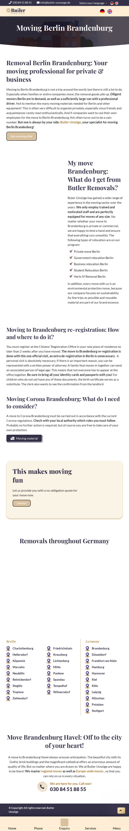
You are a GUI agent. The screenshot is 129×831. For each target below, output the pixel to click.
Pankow (58, 673)
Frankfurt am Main (104, 660)
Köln (95, 685)
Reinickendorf (22, 679)
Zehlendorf (20, 698)
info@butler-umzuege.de (53, 2)
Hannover (98, 673)
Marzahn (19, 667)
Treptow (18, 692)
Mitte (57, 667)
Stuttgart (98, 710)
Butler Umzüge (70, 122)
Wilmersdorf (61, 692)
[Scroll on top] (121, 810)
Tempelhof (60, 685)
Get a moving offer (22, 136)
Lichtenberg (61, 660)
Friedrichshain (62, 648)
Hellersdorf (20, 654)
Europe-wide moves (89, 771)
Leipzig (96, 692)
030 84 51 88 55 (20, 2)
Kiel (94, 679)
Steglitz (17, 685)
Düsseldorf (99, 654)
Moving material (24, 438)
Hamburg (98, 667)
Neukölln (18, 673)
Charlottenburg (23, 648)
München (98, 698)
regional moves (51, 771)
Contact (21, 503)
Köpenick (19, 660)
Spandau (59, 679)
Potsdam (97, 704)
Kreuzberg (60, 654)
